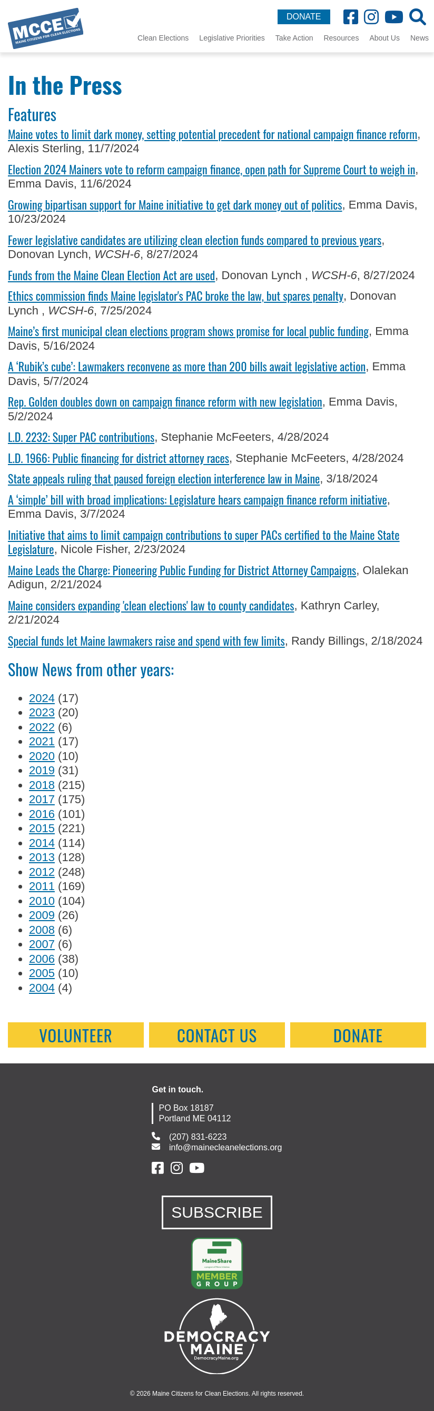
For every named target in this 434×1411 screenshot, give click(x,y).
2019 (42, 770)
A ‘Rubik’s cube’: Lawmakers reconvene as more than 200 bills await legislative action (187, 366)
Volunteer (76, 1035)
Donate (358, 1035)
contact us (217, 1035)
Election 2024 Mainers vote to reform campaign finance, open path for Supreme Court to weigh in (211, 169)
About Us (384, 38)
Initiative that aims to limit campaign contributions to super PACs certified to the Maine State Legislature (204, 542)
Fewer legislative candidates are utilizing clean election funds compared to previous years (194, 239)
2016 (42, 814)
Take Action (294, 38)
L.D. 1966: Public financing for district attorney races (118, 457)
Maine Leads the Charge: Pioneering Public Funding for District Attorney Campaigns (182, 569)
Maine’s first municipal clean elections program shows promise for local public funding (188, 330)
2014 (42, 843)
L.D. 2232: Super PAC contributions (81, 436)
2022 (42, 727)
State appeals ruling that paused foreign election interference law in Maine (164, 478)
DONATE (304, 16)
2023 (42, 712)
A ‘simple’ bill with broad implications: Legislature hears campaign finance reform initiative (197, 499)
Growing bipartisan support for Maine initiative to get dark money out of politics (175, 204)
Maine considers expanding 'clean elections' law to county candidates (151, 605)
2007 (42, 944)
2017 (42, 799)
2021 (42, 741)
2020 (42, 756)
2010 (42, 900)
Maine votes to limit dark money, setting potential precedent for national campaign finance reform (212, 133)
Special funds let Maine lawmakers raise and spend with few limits (146, 640)
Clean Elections (163, 38)
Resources (341, 38)
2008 (42, 929)
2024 (42, 698)
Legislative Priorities (232, 38)
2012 (42, 872)
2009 (42, 915)
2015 (42, 828)
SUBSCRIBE (216, 1212)
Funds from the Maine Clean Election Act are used (111, 275)
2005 (42, 973)
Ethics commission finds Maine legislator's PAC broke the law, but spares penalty (175, 295)
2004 (42, 987)
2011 (42, 886)
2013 (42, 857)
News (419, 38)
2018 (42, 785)
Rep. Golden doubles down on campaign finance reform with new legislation (165, 401)
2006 (42, 958)
